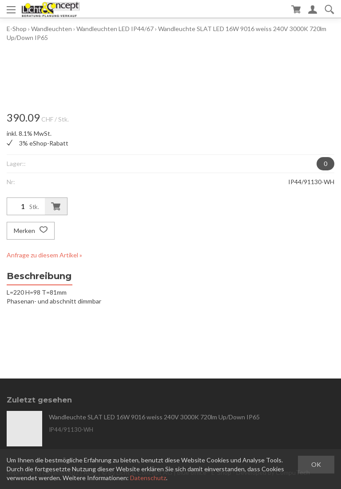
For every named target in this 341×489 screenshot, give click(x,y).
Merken (31, 230)
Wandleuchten (51, 28)
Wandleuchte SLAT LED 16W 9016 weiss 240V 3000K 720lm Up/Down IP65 (154, 417)
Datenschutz (148, 477)
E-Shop (17, 28)
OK (316, 464)
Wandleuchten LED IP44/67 (115, 28)
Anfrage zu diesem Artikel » (44, 255)
